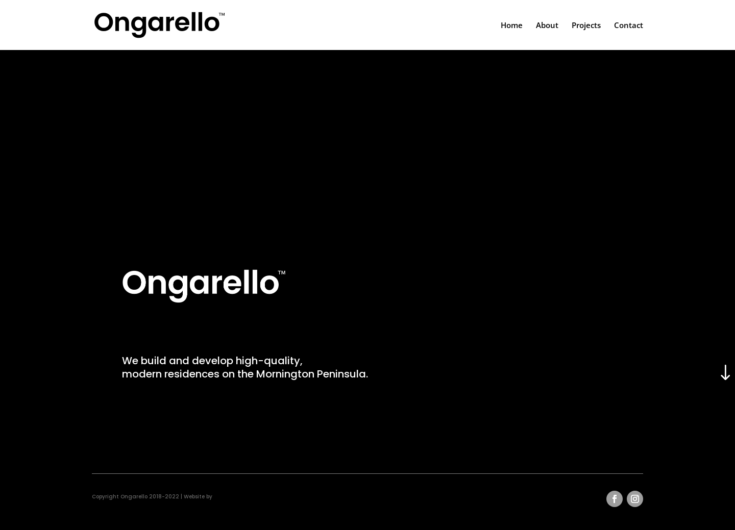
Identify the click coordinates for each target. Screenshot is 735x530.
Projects (586, 25)
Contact (628, 25)
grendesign (230, 496)
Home (512, 25)
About (547, 25)
